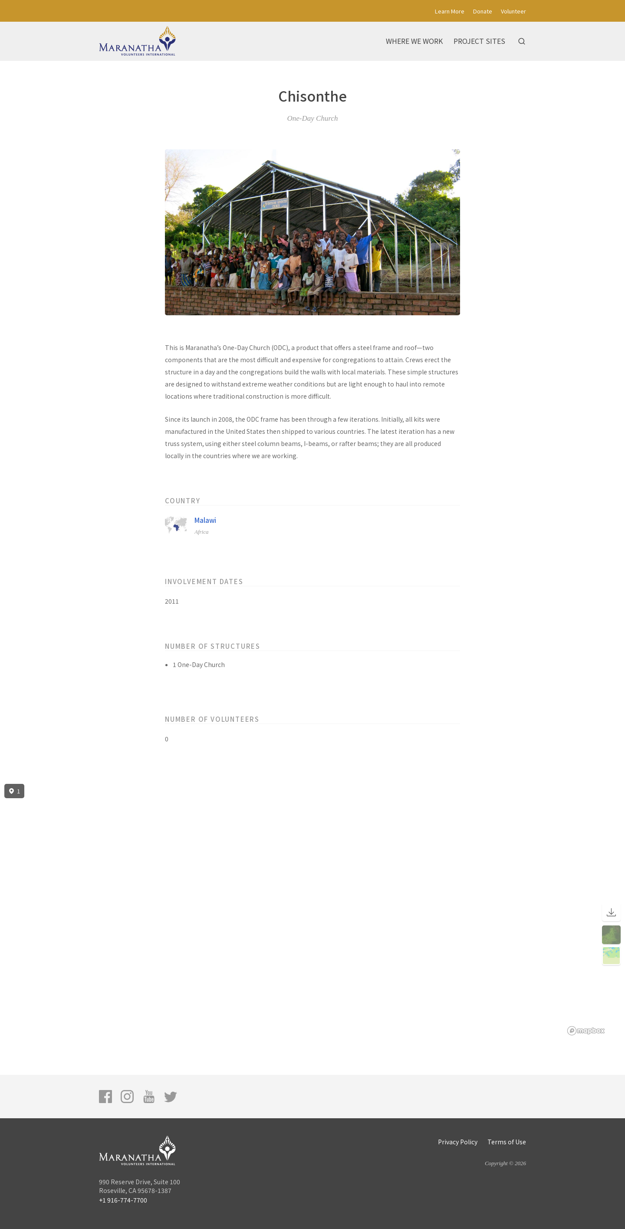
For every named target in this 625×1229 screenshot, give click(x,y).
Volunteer (513, 11)
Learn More (449, 11)
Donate (482, 11)
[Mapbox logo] (586, 1031)
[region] (312, 910)
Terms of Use (506, 1141)
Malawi (205, 520)
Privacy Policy (457, 1141)
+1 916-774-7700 (123, 1200)
